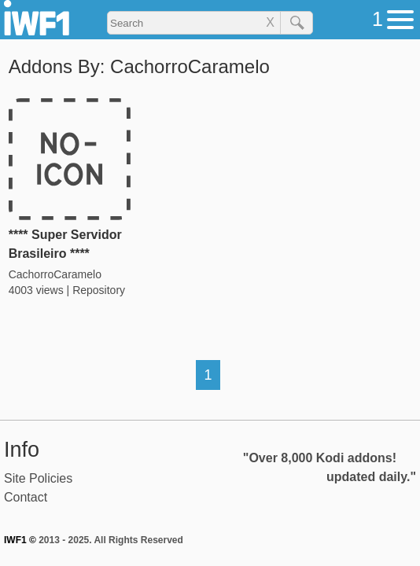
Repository (98, 290)
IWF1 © (20, 540)
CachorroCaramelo (55, 274)
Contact (25, 497)
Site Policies (38, 478)
